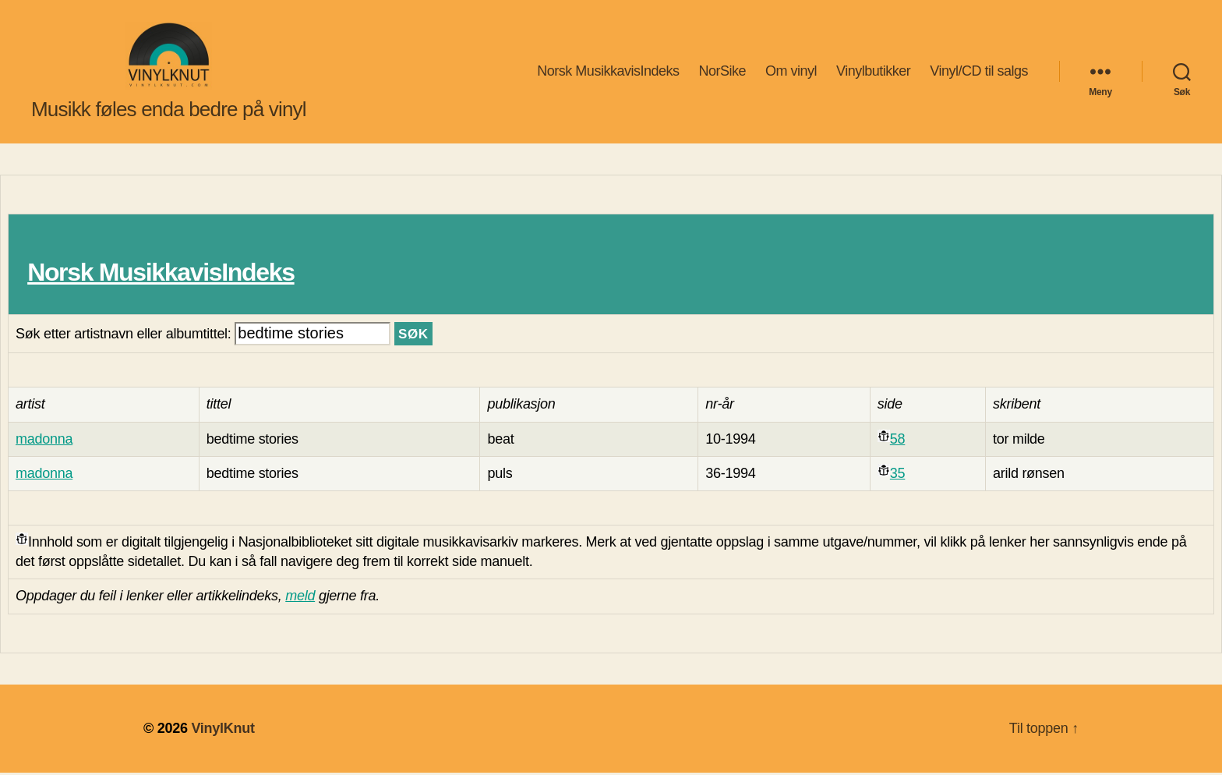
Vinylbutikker (873, 72)
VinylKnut (222, 730)
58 (897, 441)
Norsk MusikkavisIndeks (608, 72)
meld (300, 599)
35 (897, 475)
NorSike (722, 72)
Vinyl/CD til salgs (979, 72)
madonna (44, 441)
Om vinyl (791, 72)
